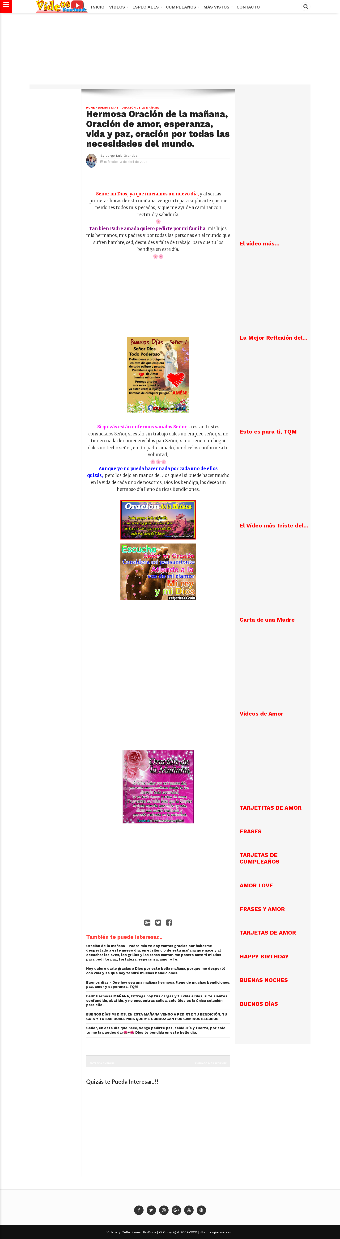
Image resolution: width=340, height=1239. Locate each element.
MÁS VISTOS (217, 6)
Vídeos (118, 6)
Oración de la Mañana (140, 107)
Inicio (97, 6)
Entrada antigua (102, 1063)
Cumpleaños (182, 6)
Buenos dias (108, 107)
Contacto (248, 6)
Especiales (146, 6)
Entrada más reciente (211, 1063)
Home (90, 107)
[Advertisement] (170, 51)
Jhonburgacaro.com (216, 1232)
